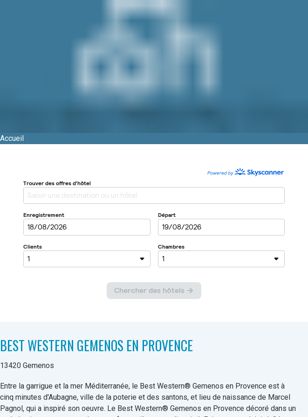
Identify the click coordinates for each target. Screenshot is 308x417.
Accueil (12, 138)
